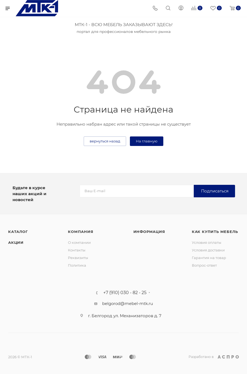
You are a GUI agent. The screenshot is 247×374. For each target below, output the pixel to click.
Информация (149, 231)
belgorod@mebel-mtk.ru (127, 303)
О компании (79, 242)
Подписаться (215, 191)
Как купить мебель (215, 231)
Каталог (18, 231)
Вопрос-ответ (204, 265)
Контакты (76, 250)
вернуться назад (105, 141)
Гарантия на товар (209, 257)
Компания (80, 231)
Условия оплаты (206, 242)
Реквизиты (78, 257)
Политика (77, 265)
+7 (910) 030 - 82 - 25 (124, 293)
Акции (16, 242)
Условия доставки (208, 250)
